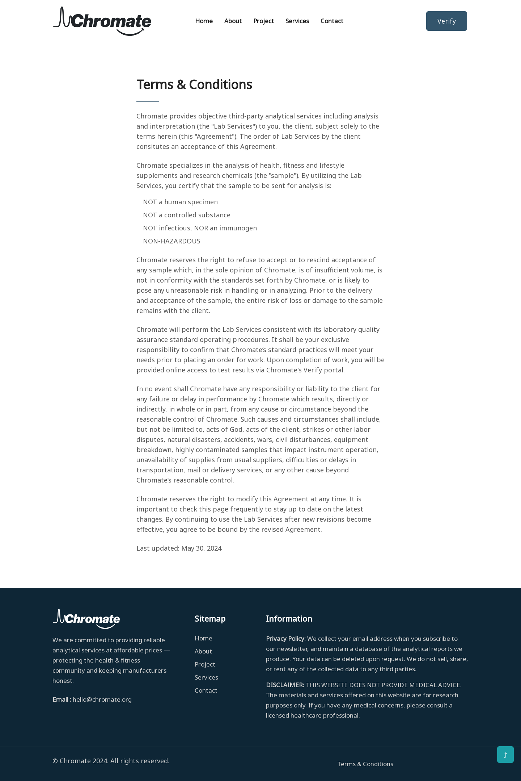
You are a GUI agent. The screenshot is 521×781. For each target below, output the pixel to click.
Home (206, 20)
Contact (332, 21)
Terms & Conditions (365, 764)
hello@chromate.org (102, 699)
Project (263, 21)
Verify (446, 21)
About (233, 21)
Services (297, 21)
